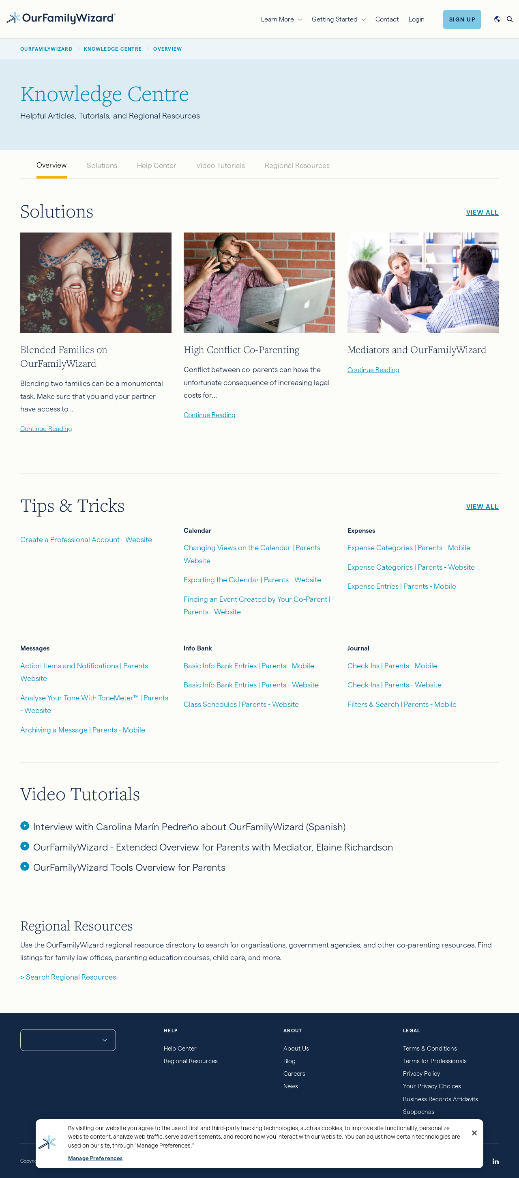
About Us (296, 1048)
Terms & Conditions (430, 1048)
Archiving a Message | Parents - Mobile (82, 730)
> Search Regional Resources (68, 977)
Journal (358, 648)
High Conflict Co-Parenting (241, 349)
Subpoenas (418, 1111)
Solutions (102, 165)
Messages (34, 648)
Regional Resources (297, 165)
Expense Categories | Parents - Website (411, 567)
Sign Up (462, 19)
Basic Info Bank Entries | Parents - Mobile (249, 666)
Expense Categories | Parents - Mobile (408, 547)
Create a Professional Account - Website (86, 539)
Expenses (361, 530)
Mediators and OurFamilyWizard (417, 349)
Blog (289, 1060)
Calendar (198, 530)
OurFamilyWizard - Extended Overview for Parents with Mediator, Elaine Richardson (213, 847)
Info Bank (198, 648)
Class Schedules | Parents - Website (241, 704)
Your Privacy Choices (432, 1086)
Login (417, 19)
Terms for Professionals (435, 1060)
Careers (294, 1073)
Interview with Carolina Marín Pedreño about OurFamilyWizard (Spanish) (189, 826)
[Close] (474, 1133)
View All (482, 212)
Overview (51, 165)
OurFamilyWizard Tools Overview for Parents (129, 867)
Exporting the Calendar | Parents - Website (252, 580)
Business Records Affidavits (440, 1099)
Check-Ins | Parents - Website (394, 685)
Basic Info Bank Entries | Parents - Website (251, 685)
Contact (387, 19)
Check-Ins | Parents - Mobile (392, 666)
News (290, 1086)
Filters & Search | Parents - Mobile (402, 704)
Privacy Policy (421, 1073)
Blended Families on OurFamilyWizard (63, 356)
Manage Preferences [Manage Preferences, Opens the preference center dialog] (95, 1158)
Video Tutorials (220, 165)
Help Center (156, 165)
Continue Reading (46, 428)
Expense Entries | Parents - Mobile (401, 586)
